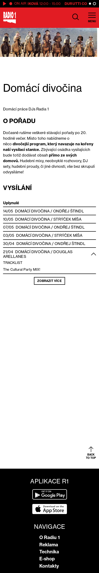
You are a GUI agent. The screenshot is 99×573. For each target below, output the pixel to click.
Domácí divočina (32, 211)
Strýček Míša (67, 219)
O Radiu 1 (49, 537)
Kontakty (49, 566)
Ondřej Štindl (68, 211)
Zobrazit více (49, 281)
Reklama (48, 544)
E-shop (47, 559)
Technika (49, 552)
